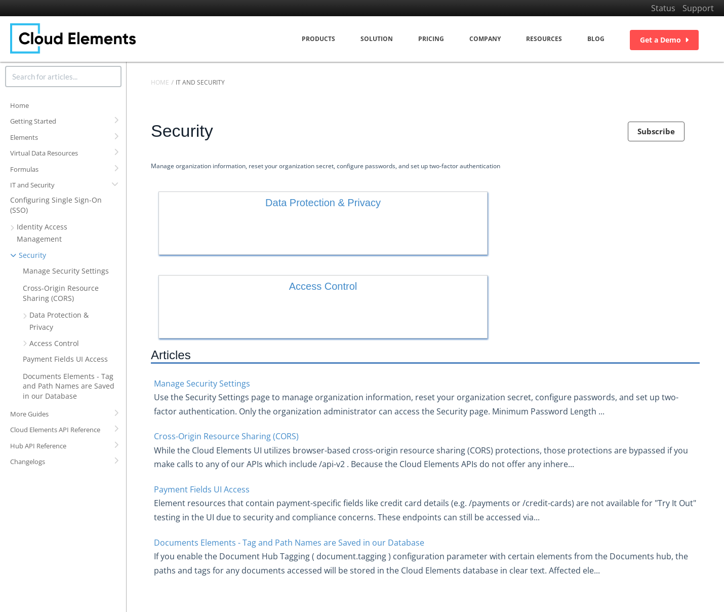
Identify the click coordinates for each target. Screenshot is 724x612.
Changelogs (27, 461)
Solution (376, 38)
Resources (544, 38)
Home (19, 105)
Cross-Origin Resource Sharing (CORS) (61, 293)
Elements (24, 137)
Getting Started (33, 121)
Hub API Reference (38, 445)
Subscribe (656, 131)
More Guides (29, 413)
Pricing (431, 38)
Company (485, 38)
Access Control (54, 343)
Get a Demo (664, 40)
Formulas (24, 169)
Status (663, 8)
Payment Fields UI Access (65, 359)
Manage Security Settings (66, 271)
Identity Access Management (42, 233)
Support (698, 8)
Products (318, 38)
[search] (63, 76)
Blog (596, 38)
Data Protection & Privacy (59, 321)
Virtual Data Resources (44, 153)
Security (32, 255)
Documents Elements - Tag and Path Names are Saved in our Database (68, 386)
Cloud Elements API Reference (55, 429)
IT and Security (32, 184)
